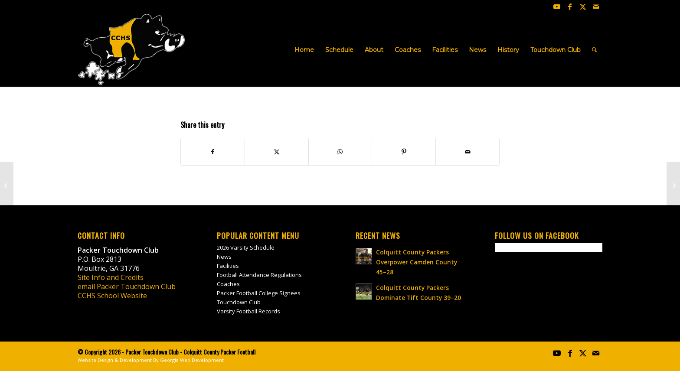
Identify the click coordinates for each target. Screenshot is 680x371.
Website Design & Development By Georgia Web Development (151, 360)
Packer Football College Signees (259, 293)
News (224, 256)
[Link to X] (582, 6)
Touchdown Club (239, 302)
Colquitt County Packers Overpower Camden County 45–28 (416, 262)
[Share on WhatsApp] (340, 151)
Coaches (228, 284)
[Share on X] (276, 151)
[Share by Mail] (467, 151)
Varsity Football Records (248, 311)
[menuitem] (304, 50)
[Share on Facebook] (213, 151)
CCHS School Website (112, 295)
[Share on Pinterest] (403, 151)
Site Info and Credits (111, 277)
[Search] (594, 50)
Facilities (228, 266)
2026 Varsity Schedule (246, 247)
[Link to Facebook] (569, 6)
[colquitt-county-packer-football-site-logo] (132, 50)
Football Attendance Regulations (259, 275)
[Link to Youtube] (556, 6)
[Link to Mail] (595, 6)
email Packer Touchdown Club (127, 286)
